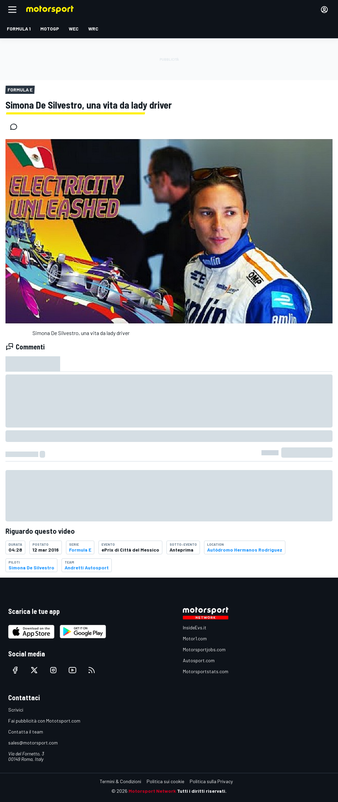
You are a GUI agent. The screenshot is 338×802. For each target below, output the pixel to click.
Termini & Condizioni (120, 781)
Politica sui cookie (165, 781)
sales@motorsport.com (33, 742)
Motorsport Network (152, 791)
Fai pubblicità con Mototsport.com (44, 721)
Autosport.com (199, 660)
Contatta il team (25, 732)
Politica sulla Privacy (211, 781)
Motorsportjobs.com (204, 649)
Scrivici (15, 710)
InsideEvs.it (194, 627)
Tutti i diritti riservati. (202, 791)
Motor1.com (195, 638)
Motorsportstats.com (205, 671)
